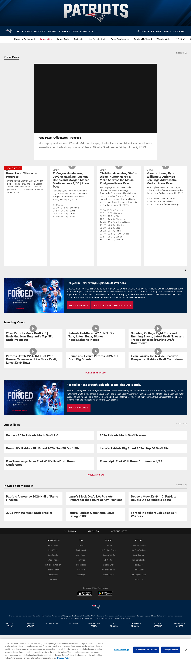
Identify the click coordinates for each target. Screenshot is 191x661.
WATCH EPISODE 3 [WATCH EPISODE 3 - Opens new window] (78, 407)
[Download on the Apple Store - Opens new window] (84, 593)
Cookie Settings (158, 624)
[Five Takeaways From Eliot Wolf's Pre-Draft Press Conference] (49, 463)
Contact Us (138, 579)
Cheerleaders (53, 575)
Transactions (81, 565)
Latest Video (53, 550)
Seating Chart (108, 565)
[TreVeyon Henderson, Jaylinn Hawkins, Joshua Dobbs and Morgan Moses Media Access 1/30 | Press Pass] (72, 194)
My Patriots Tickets (108, 550)
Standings (81, 575)
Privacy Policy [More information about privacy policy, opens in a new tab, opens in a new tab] (63, 658)
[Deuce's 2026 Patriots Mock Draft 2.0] (49, 435)
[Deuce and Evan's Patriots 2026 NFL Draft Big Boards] (95, 358)
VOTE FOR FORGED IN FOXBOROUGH (112, 305)
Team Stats (81, 560)
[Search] (138, 31)
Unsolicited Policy (94, 624)
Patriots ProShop (139, 545)
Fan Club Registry (139, 550)
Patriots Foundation (53, 565)
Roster (81, 545)
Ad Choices (114, 624)
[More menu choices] (96, 31)
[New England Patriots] (95, 607)
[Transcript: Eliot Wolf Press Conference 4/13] (142, 461)
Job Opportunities (138, 575)
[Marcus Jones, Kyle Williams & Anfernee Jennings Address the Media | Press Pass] (165, 188)
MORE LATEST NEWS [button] (95, 475)
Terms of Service (30, 624)
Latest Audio (53, 555)
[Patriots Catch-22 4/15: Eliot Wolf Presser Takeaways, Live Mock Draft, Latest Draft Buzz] (33, 360)
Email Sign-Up (138, 555)
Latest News (53, 545)
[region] (95, 650)
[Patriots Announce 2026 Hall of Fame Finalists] (33, 498)
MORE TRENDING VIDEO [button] (95, 373)
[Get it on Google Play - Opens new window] (105, 595)
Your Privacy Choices (135, 624)
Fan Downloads (138, 560)
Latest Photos (53, 560)
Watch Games (108, 575)
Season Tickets (109, 555)
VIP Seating (108, 560)
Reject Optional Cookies (146, 649)
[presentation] (186, 270)
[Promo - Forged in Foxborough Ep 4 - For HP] (158, 514)
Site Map (53, 579)
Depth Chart (81, 550)
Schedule (81, 570)
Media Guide (139, 570)
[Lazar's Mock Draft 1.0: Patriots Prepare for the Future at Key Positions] (95, 498)
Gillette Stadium (108, 570)
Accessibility (52, 623)
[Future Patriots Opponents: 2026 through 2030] (95, 514)
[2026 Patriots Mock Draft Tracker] (142, 435)
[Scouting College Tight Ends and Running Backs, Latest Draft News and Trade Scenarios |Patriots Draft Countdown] (158, 338)
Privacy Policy (9, 624)
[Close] (186, 650)
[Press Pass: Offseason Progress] (25, 182)
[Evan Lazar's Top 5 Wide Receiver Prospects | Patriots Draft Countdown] (158, 358)
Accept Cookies (170, 649)
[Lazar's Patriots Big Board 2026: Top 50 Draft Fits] (142, 448)
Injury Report (81, 555)
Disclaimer (73, 623)
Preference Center (179, 624)
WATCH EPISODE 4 (78, 305)
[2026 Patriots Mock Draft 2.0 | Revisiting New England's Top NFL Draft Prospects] (33, 337)
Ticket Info (109, 545)
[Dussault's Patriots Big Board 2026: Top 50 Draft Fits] (49, 448)
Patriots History (53, 570)
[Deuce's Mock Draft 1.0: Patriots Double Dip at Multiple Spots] (158, 498)
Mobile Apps (139, 565)
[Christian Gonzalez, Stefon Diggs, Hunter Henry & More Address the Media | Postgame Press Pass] (119, 205)
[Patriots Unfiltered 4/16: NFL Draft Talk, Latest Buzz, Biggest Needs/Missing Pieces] (95, 337)
